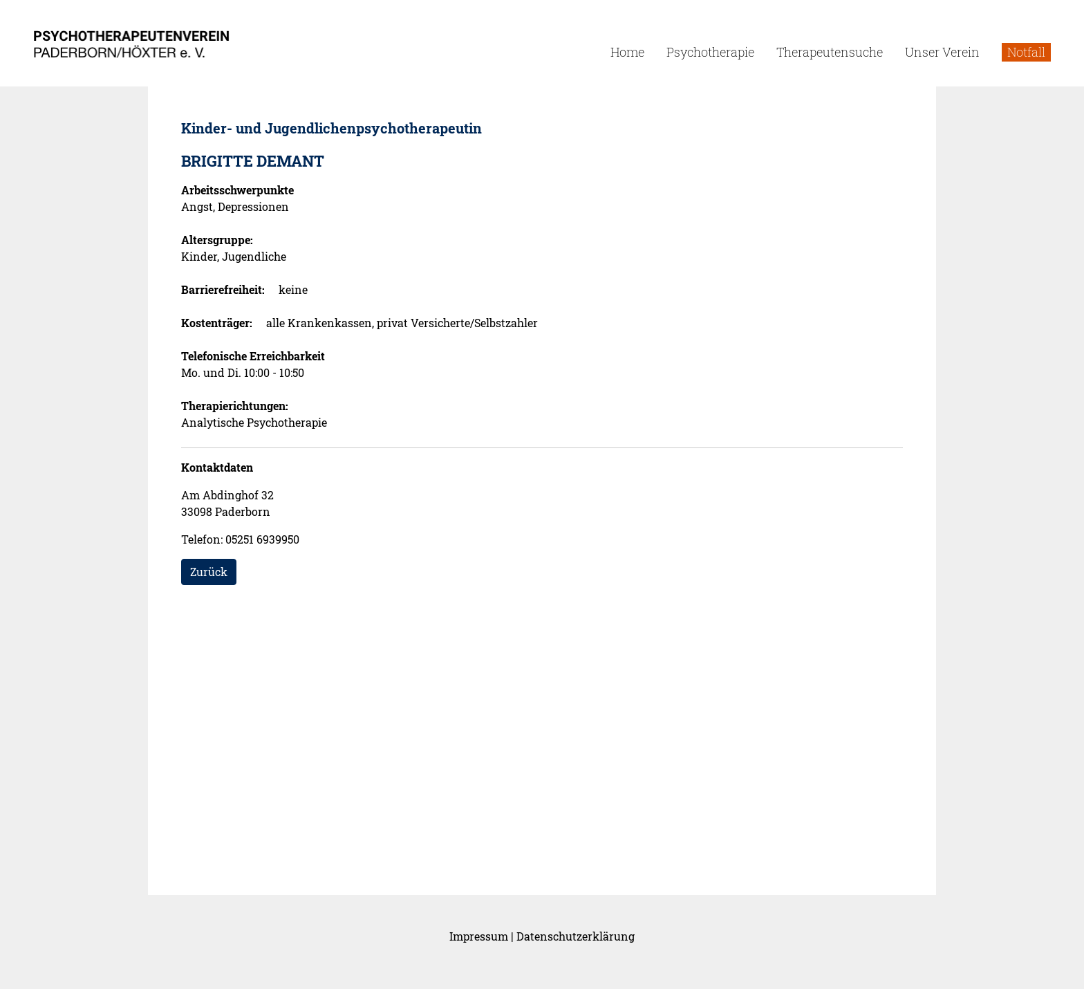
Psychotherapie (710, 52)
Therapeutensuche (829, 52)
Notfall (1026, 52)
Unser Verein (942, 52)
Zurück (208, 571)
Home (627, 52)
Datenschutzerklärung (575, 936)
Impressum (478, 936)
